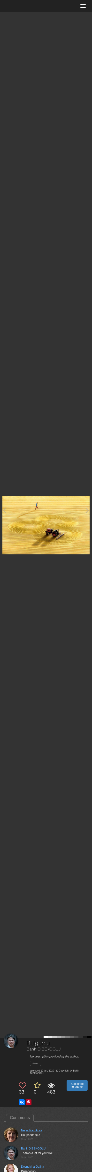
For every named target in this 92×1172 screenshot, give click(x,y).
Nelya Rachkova (31, 1130)
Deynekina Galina (32, 1166)
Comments (20, 1117)
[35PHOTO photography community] (22, 6)
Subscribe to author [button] (77, 1085)
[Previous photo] (4, 510)
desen (35, 1063)
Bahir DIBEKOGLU (44, 1049)
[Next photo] (87, 510)
